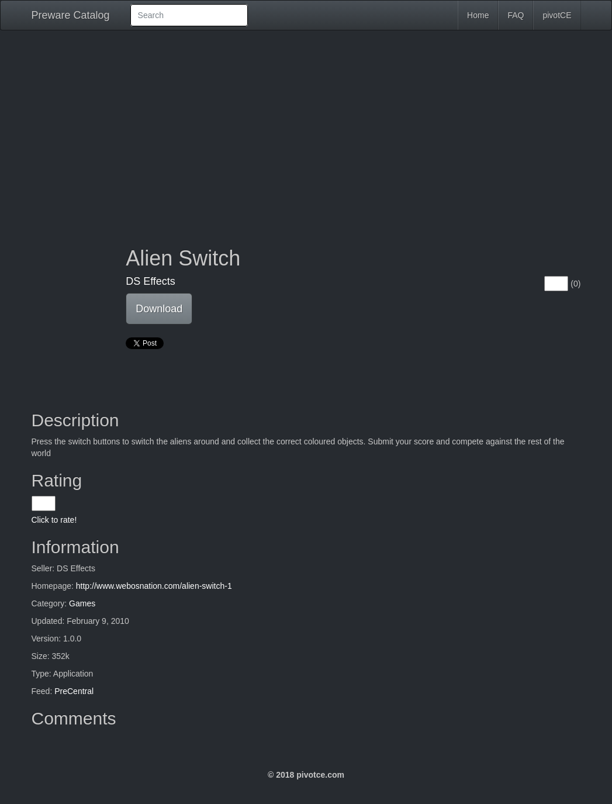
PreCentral (74, 691)
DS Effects (150, 281)
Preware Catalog (71, 15)
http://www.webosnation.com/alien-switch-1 (154, 586)
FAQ (515, 15)
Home (478, 15)
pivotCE (556, 15)
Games (82, 603)
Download (159, 309)
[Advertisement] (306, 130)
